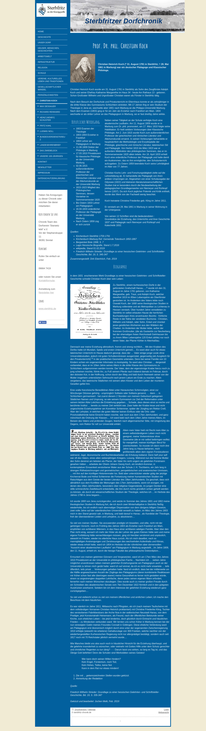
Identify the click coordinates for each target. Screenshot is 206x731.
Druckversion (79, 709)
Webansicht (163, 712)
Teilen (42, 322)
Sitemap (91, 709)
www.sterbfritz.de (47, 308)
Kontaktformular (47, 280)
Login (166, 709)
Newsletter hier (46, 292)
